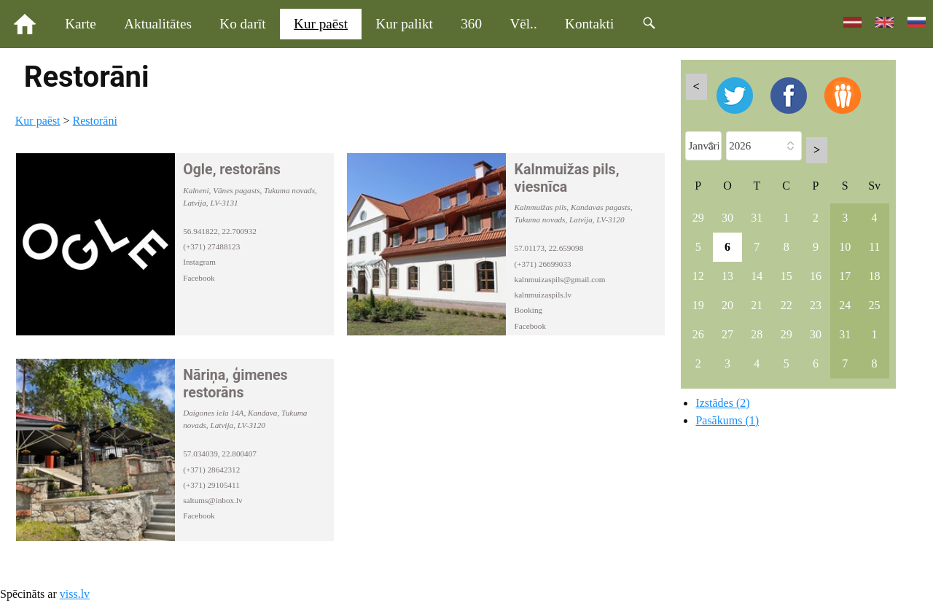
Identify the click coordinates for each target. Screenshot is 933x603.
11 (874, 247)
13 (727, 276)
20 (727, 305)
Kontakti (589, 23)
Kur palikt (404, 23)
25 (875, 305)
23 (815, 305)
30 (727, 217)
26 (698, 334)
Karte (80, 23)
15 (786, 276)
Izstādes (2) (722, 403)
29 (698, 217)
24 (845, 305)
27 (727, 334)
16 (815, 276)
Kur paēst (321, 23)
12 (698, 276)
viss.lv (75, 594)
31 (756, 217)
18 (875, 276)
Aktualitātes (158, 23)
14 (756, 276)
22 (786, 305)
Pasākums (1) (727, 420)
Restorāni (95, 120)
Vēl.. (523, 23)
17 (845, 276)
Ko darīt (242, 23)
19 (698, 305)
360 (471, 23)
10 (845, 247)
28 (756, 334)
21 (756, 305)
